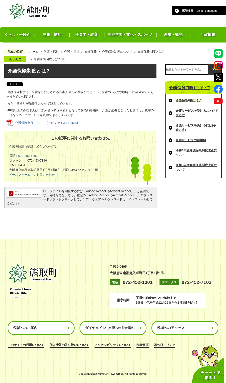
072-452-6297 (28, 155)
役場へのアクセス (171, 328)
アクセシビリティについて (113, 345)
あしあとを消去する (63, 59)
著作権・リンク (164, 345)
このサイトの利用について (26, 345)
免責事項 (142, 345)
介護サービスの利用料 (191, 140)
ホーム (33, 51)
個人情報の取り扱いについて (69, 345)
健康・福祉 (51, 51)
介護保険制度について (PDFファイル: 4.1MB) (46, 122)
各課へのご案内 (25, 328)
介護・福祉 (71, 51)
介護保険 (91, 51)
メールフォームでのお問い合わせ (32, 174)
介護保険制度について (117, 51)
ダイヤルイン (110, 328)
